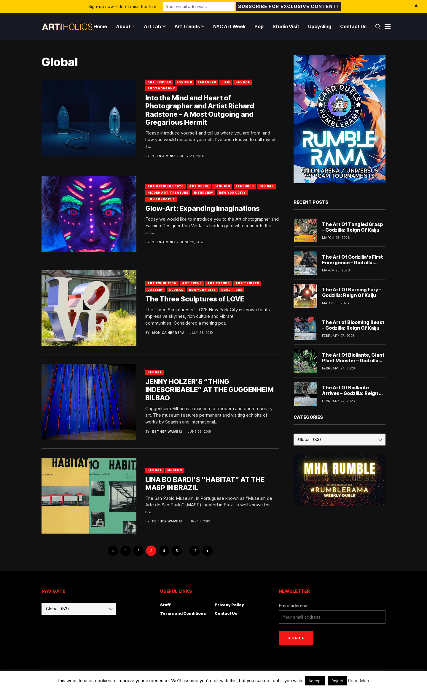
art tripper (159, 81)
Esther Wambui (167, 432)
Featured (207, 81)
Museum (174, 470)
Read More (359, 680)
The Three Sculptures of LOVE (194, 299)
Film (226, 81)
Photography (161, 88)
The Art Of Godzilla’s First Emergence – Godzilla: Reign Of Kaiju (352, 262)
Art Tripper (247, 283)
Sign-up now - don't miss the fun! (122, 6)
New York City (232, 192)
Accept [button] (315, 680)
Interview (203, 192)
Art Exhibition (161, 283)
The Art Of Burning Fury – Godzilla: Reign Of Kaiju (351, 292)
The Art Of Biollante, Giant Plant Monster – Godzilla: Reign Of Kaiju (353, 360)
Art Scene (199, 186)
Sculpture (231, 289)
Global (242, 81)
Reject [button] (337, 680)
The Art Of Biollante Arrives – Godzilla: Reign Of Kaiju (353, 393)
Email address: (293, 606)
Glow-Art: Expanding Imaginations (202, 208)
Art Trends (218, 283)
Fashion (184, 81)
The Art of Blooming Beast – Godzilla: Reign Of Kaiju (353, 325)
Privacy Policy (229, 604)
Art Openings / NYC (165, 186)
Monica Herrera (168, 333)
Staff (165, 604)
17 (194, 551)
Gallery (155, 289)
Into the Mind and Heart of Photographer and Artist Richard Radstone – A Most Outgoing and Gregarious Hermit (199, 110)
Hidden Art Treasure (167, 192)
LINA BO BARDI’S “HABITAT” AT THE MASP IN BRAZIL (205, 483)
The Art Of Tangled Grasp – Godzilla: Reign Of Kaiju (352, 227)
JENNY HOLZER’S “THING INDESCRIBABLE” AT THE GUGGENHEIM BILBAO (209, 389)
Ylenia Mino (163, 156)
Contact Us (226, 613)
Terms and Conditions (183, 613)
